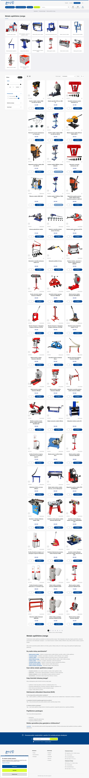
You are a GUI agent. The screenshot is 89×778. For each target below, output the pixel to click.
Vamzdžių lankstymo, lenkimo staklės (38, 51)
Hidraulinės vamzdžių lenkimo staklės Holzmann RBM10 (74, 390)
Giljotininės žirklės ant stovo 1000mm (36, 488)
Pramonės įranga (42, 11)
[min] (10, 87)
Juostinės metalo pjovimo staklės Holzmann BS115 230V (55, 519)
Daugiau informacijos (6, 762)
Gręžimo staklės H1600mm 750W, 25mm (55, 197)
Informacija (49, 750)
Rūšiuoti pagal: (58, 76)
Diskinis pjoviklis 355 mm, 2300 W (55, 102)
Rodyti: (78, 76)
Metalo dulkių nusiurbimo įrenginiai (24, 67)
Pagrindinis (36, 11)
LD (43, 98)
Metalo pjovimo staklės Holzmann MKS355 (36, 390)
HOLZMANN (80, 226)
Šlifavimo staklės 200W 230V (36, 196)
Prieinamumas (10, 93)
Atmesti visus (14, 774)
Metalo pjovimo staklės (78, 50)
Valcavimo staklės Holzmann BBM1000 (36, 617)
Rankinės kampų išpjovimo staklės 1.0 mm (74, 326)
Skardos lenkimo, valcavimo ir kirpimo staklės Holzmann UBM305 (74, 262)
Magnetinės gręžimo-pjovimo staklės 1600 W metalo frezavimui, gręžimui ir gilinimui (74, 198)
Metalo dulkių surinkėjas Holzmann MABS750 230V (55, 617)
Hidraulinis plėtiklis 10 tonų (55, 261)
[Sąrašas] (30, 76)
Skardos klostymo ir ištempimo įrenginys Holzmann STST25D (55, 326)
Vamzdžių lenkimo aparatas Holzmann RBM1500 (55, 295)
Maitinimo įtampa (10, 102)
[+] (33, 108)
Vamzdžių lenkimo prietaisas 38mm (55, 358)
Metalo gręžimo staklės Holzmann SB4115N (36, 358)
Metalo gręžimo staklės (51, 50)
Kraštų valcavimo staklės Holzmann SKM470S (36, 295)
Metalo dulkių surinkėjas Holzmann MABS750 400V (55, 586)
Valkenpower (41, 193)
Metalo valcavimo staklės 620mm (55, 421)
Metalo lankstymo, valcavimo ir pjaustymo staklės (24, 34)
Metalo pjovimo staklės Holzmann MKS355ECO (74, 295)
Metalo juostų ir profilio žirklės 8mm (55, 455)
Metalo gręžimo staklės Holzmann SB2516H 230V (74, 586)
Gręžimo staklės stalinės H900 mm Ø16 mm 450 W (55, 133)
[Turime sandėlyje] (8, 96)
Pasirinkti (14, 770)
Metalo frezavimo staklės (11, 67)
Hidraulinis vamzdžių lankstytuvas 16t (74, 165)
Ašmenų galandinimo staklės (36, 229)
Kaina (8, 80)
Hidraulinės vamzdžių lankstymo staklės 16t (36, 262)
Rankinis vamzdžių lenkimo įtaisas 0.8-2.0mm (55, 230)
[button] (39, 108)
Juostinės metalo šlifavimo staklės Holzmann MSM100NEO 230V (74, 520)
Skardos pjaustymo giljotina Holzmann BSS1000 (74, 358)
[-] (29, 108)
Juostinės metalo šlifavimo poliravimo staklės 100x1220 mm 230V (74, 553)
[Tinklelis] (28, 76)
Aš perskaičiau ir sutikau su (42, 741)
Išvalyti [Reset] (20, 77)
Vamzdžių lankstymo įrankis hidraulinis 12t (74, 102)
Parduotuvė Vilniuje (69, 760)
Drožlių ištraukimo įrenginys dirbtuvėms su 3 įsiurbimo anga (36, 586)
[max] (17, 87)
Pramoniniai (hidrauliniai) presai (51, 34)
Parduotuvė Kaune (69, 750)
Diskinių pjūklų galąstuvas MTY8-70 (74, 230)
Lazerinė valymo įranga (11, 34)
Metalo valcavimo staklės (64, 34)
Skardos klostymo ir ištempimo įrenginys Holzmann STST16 (36, 326)
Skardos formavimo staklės (78, 34)
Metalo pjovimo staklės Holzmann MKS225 (74, 617)
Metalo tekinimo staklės (64, 50)
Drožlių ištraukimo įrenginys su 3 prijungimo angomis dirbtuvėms (36, 553)
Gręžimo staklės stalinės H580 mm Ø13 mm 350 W (36, 102)
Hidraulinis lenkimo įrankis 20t (74, 421)
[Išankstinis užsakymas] (8, 98)
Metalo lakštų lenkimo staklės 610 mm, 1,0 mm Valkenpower (55, 488)
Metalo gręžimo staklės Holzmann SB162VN (55, 390)
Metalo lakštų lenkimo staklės (38, 34)
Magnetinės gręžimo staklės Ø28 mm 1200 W (36, 165)
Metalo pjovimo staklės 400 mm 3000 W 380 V (74, 133)
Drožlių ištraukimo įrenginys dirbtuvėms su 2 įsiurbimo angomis (36, 455)
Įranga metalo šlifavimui (24, 50)
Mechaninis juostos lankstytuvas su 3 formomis (36, 133)
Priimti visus (14, 766)
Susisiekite (29, 726)
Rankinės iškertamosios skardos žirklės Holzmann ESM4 (55, 553)
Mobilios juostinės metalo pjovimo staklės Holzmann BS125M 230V (36, 422)
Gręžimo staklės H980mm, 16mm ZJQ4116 (55, 165)
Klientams (34, 750)
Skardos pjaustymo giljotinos (11, 50)
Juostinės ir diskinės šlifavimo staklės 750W (36, 519)
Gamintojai (9, 107)
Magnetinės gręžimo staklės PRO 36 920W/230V (74, 488)
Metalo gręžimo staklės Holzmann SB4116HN (74, 455)
